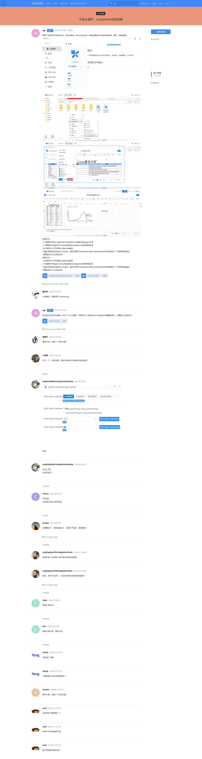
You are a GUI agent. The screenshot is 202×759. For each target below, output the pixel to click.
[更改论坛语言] (146, 3)
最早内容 (155, 39)
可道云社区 (37, 3)
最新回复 (155, 83)
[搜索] (123, 3)
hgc (47, 498)
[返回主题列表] (3, 3)
